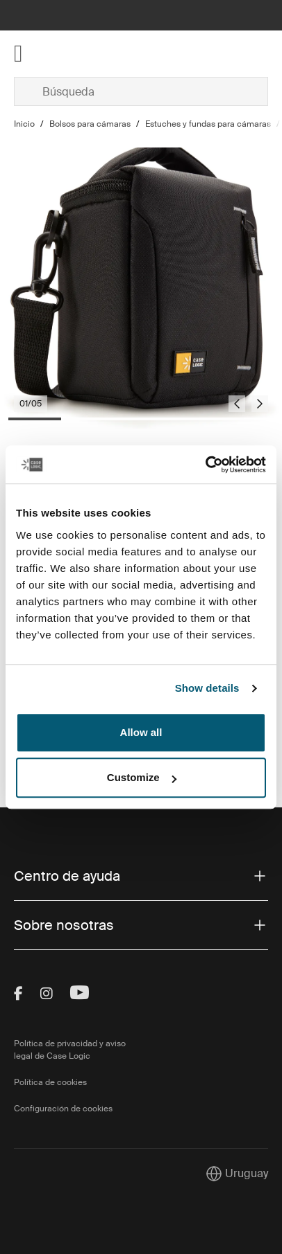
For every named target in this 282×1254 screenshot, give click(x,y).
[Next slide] (259, 403)
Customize (141, 777)
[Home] (56, 54)
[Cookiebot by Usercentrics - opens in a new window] (205, 465)
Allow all (141, 732)
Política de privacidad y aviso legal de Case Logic (70, 1050)
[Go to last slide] (237, 403)
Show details (207, 688)
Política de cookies (50, 1082)
